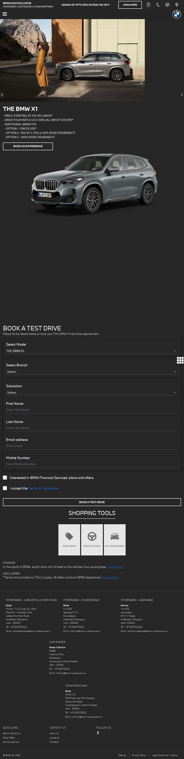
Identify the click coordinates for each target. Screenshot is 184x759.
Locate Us (54, 737)
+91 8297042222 (133, 626)
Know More (130, 4)
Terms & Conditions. (44, 488)
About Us (54, 733)
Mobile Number (18, 457)
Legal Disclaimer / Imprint (165, 755)
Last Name (14, 421)
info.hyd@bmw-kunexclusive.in (85, 630)
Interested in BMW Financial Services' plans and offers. (48, 477)
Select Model (16, 344)
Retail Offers (9, 737)
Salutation (14, 386)
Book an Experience (28, 146)
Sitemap (122, 755)
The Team (54, 741)
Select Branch (16, 365)
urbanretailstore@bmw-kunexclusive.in (31, 630)
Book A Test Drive (92, 502)
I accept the (31, 488)
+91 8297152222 (62, 668)
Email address (17, 439)
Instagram (106, 733)
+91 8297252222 (78, 712)
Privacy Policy (139, 755)
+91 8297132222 (18, 626)
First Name (14, 403)
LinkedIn (113, 733)
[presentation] (2, 95)
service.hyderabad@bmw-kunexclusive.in (148, 630)
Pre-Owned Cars (11, 741)
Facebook (98, 734)
